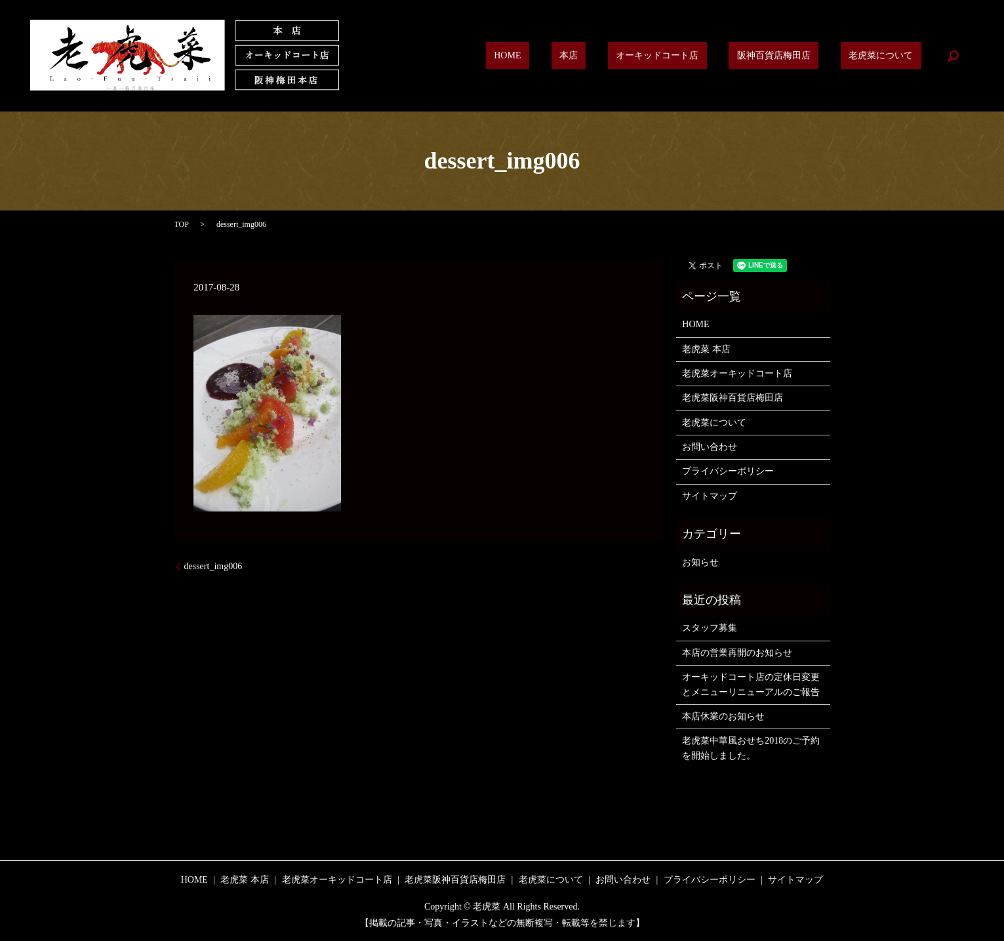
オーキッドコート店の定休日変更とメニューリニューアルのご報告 (751, 684)
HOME (580, 56)
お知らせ (700, 562)
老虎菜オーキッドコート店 (737, 373)
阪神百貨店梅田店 (798, 56)
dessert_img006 (213, 566)
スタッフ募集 (709, 628)
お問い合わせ (709, 447)
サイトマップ (709, 496)
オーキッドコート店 (697, 56)
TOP (181, 224)
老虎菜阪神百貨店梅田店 (732, 398)
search (953, 56)
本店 (625, 56)
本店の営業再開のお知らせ (737, 653)
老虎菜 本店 (706, 349)
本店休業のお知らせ (723, 716)
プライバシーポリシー (728, 471)
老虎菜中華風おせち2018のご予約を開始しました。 (751, 748)
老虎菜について (889, 56)
